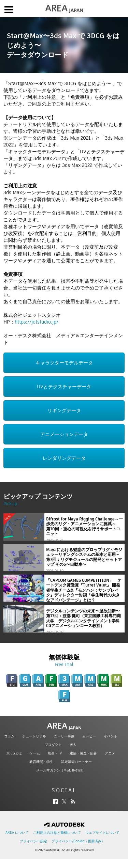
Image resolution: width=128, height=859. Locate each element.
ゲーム (35, 753)
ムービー (89, 736)
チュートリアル (34, 736)
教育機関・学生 (41, 761)
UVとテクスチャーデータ (64, 386)
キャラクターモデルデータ (64, 362)
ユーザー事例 (64, 736)
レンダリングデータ (64, 458)
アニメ (110, 753)
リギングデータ (64, 410)
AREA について (17, 832)
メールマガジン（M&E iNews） (60, 770)
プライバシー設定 (33, 841)
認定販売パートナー (76, 761)
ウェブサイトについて (102, 832)
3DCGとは (14, 753)
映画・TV (55, 753)
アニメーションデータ (64, 434)
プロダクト (53, 744)
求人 (73, 744)
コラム (9, 736)
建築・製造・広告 (83, 753)
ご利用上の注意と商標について (57, 832)
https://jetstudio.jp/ (36, 321)
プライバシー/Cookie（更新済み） (78, 841)
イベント (110, 736)
